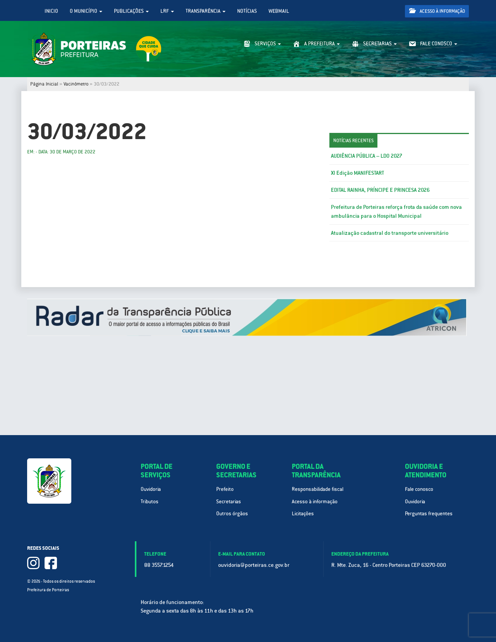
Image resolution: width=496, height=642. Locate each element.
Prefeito (225, 489)
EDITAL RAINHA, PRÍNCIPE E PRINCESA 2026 (380, 189)
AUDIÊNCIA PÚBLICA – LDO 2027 (366, 155)
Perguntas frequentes (429, 513)
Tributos (149, 501)
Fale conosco (419, 489)
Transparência (206, 11)
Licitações (303, 513)
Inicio (51, 11)
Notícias (247, 11)
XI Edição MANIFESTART (357, 172)
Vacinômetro (76, 84)
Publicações (131, 11)
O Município (86, 11)
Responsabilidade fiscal (317, 489)
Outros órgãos (232, 513)
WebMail (279, 11)
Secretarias (228, 501)
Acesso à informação (437, 11)
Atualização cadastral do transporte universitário (389, 232)
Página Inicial (44, 84)
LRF (167, 11)
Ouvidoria (151, 489)
